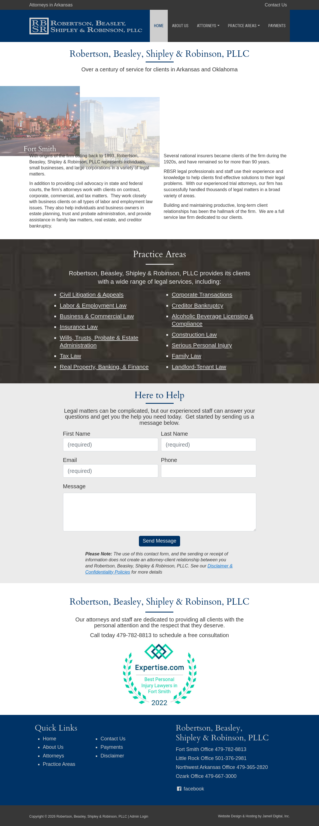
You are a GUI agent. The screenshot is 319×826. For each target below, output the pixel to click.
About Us (180, 26)
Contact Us (276, 5)
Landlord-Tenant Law (199, 366)
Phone (169, 460)
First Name (76, 434)
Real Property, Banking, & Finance (104, 366)
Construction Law (194, 334)
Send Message (159, 541)
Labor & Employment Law (93, 305)
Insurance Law (78, 326)
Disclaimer (112, 756)
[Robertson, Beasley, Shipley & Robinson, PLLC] (86, 25)
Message (74, 486)
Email (70, 460)
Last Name (174, 434)
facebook (190, 789)
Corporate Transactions (202, 294)
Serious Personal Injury (202, 345)
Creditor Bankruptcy (197, 305)
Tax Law (70, 356)
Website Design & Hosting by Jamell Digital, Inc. (254, 816)
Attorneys (208, 26)
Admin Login (138, 816)
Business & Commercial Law (97, 316)
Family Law (186, 356)
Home (159, 26)
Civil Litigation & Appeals (92, 294)
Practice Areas (244, 26)
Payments (277, 26)
